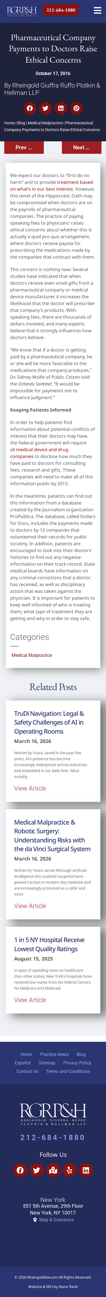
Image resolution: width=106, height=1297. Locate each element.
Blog (21, 123)
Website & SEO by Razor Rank (53, 1286)
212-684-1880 (53, 1137)
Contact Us (27, 1071)
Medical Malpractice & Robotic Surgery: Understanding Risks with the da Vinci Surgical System (52, 835)
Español (23, 1063)
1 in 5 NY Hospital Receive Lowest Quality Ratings (49, 944)
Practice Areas (54, 1054)
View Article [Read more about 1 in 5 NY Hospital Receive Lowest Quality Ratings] (30, 1000)
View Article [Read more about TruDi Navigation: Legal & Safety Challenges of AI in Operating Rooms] (30, 788)
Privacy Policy (77, 1063)
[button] (29, 108)
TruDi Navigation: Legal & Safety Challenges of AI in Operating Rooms (49, 722)
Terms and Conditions (68, 1071)
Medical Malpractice (45, 123)
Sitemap (47, 1063)
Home (9, 123)
